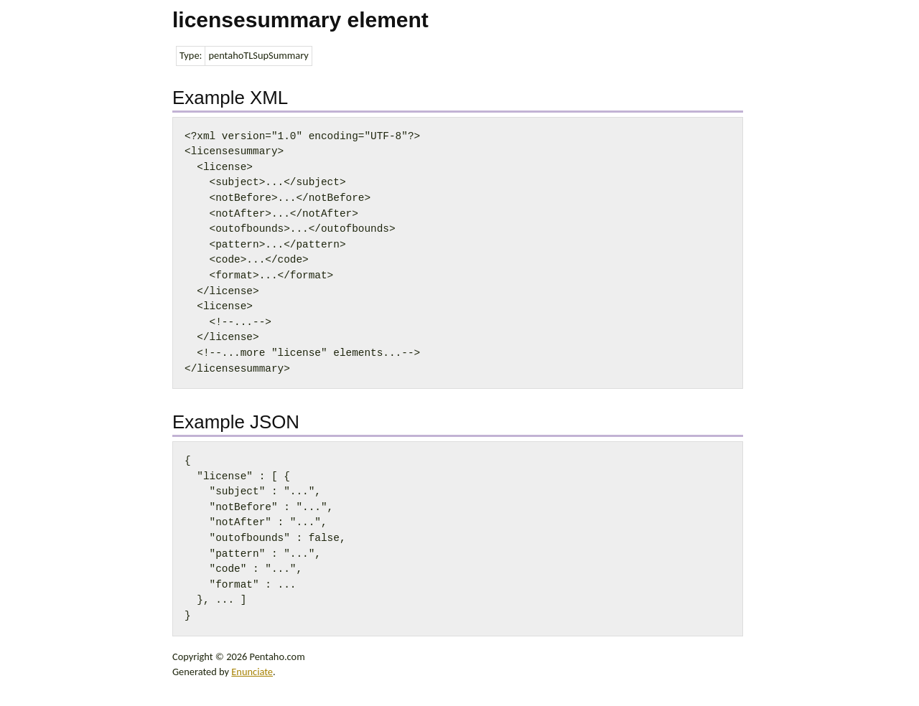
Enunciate (252, 671)
